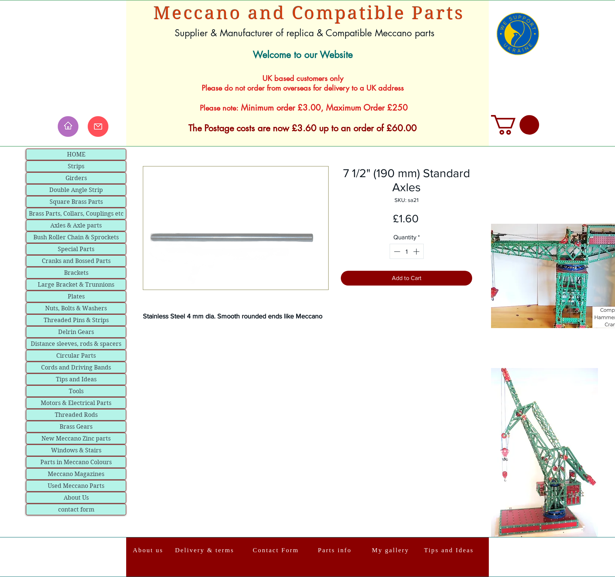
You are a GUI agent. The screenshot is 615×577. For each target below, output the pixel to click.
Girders (76, 178)
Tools (76, 391)
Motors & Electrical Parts (76, 402)
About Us (76, 497)
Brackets (76, 272)
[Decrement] (396, 251)
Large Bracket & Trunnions (76, 284)
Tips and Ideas (76, 379)
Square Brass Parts (76, 201)
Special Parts (76, 249)
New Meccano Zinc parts (76, 438)
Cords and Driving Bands (76, 367)
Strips (76, 166)
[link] (515, 125)
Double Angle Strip (76, 189)
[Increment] (417, 251)
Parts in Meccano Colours (76, 462)
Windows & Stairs (76, 450)
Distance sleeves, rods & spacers (76, 343)
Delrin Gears (76, 331)
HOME (76, 154)
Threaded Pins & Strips (76, 320)
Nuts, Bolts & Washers (76, 308)
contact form (76, 509)
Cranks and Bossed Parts (76, 260)
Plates (76, 296)
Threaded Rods (76, 414)
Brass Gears (76, 426)
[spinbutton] (406, 251)
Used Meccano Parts (76, 485)
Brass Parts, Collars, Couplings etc (76, 213)
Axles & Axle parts (76, 225)
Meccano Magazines (76, 474)
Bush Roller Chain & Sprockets (76, 237)
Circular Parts (76, 355)
